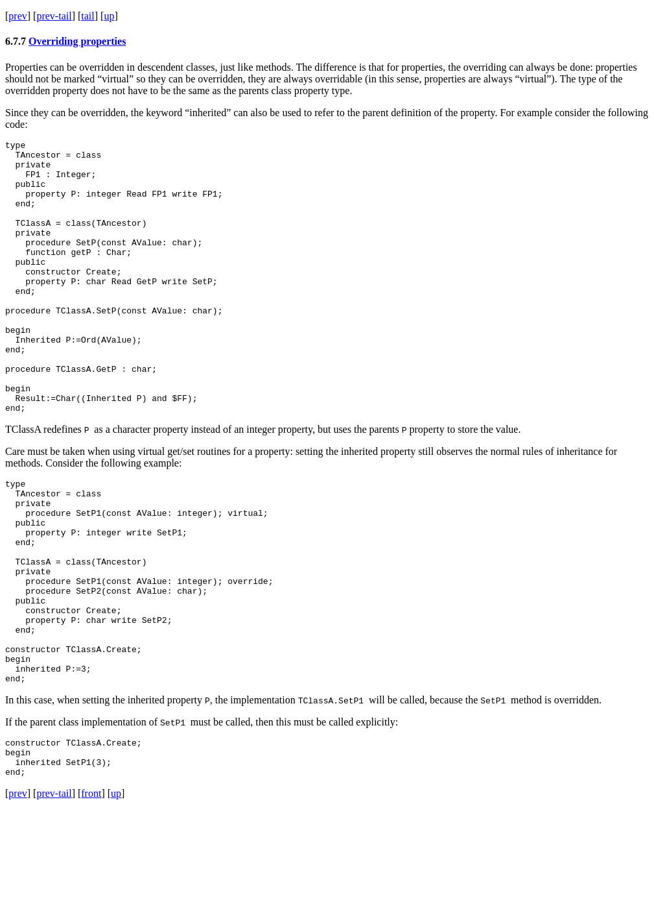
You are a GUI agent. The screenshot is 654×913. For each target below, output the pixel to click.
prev (17, 15)
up (109, 15)
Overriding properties (77, 41)
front (91, 896)
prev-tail (53, 15)
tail (87, 15)
